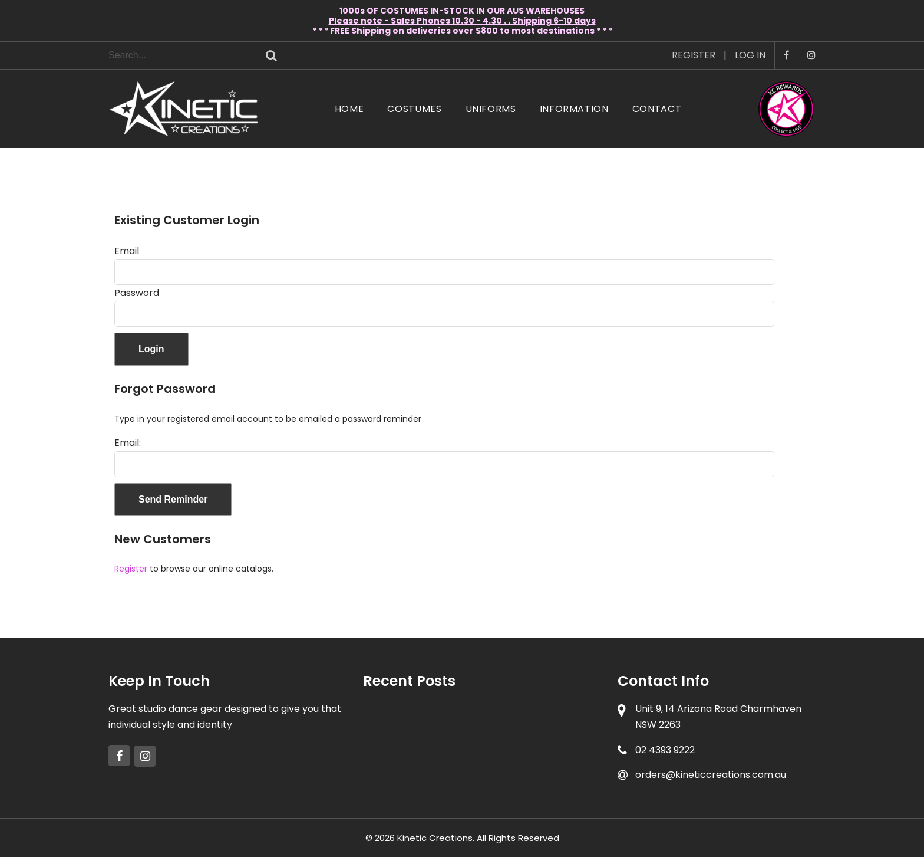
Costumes (414, 109)
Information (574, 109)
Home (349, 109)
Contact (656, 109)
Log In (750, 55)
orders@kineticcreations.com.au (710, 775)
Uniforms (491, 109)
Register (693, 55)
